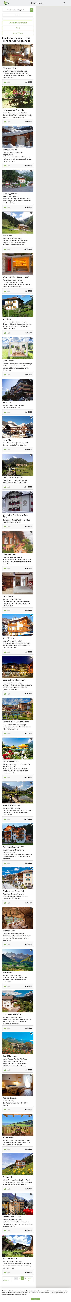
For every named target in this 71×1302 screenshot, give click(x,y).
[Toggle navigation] (64, 3)
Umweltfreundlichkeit (18, 23)
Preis (18, 28)
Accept (35, 1299)
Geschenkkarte (36, 3)
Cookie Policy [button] (53, 1292)
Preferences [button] (23, 1294)
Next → (29, 1279)
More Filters (18, 33)
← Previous (6, 1279)
